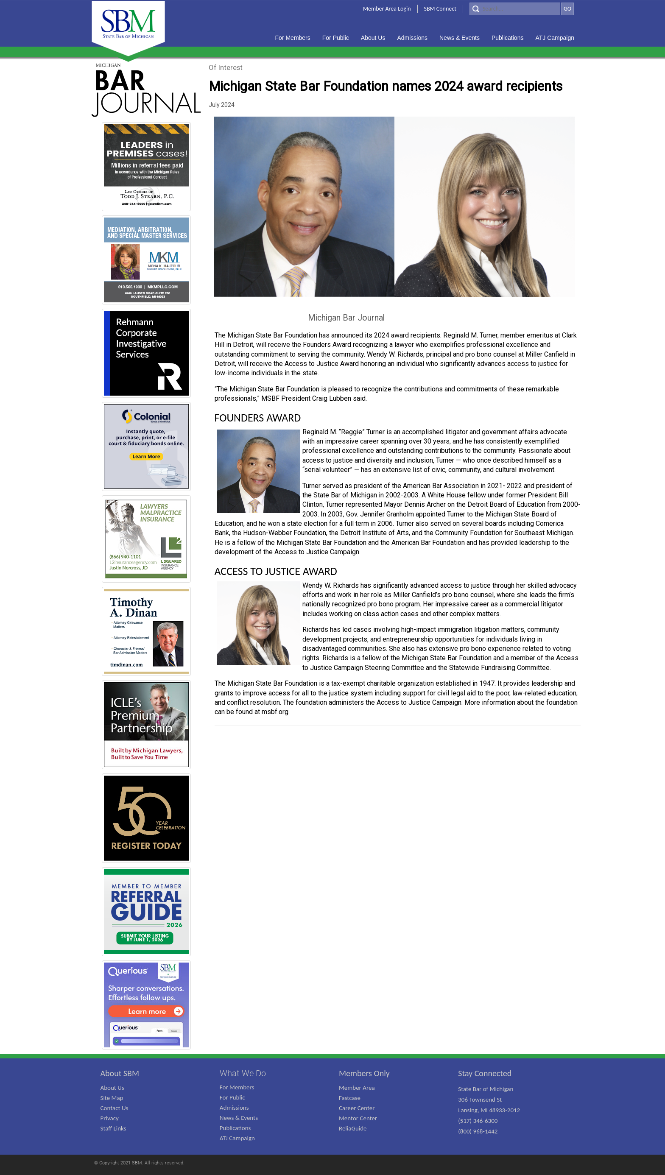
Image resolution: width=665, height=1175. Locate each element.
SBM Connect (440, 8)
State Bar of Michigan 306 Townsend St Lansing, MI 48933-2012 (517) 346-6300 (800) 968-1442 (489, 1110)
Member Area (357, 1087)
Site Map (112, 1098)
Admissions (234, 1107)
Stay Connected (484, 1073)
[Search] (514, 9)
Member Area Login (387, 8)
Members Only (364, 1073)
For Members (237, 1087)
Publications (235, 1128)
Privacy (110, 1118)
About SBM (120, 1073)
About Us (112, 1087)
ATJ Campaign (237, 1138)
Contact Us (115, 1108)
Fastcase (349, 1098)
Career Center (357, 1108)
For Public (232, 1097)
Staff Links (113, 1128)
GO (567, 8)
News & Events (239, 1118)
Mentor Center (358, 1118)
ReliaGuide (353, 1128)
